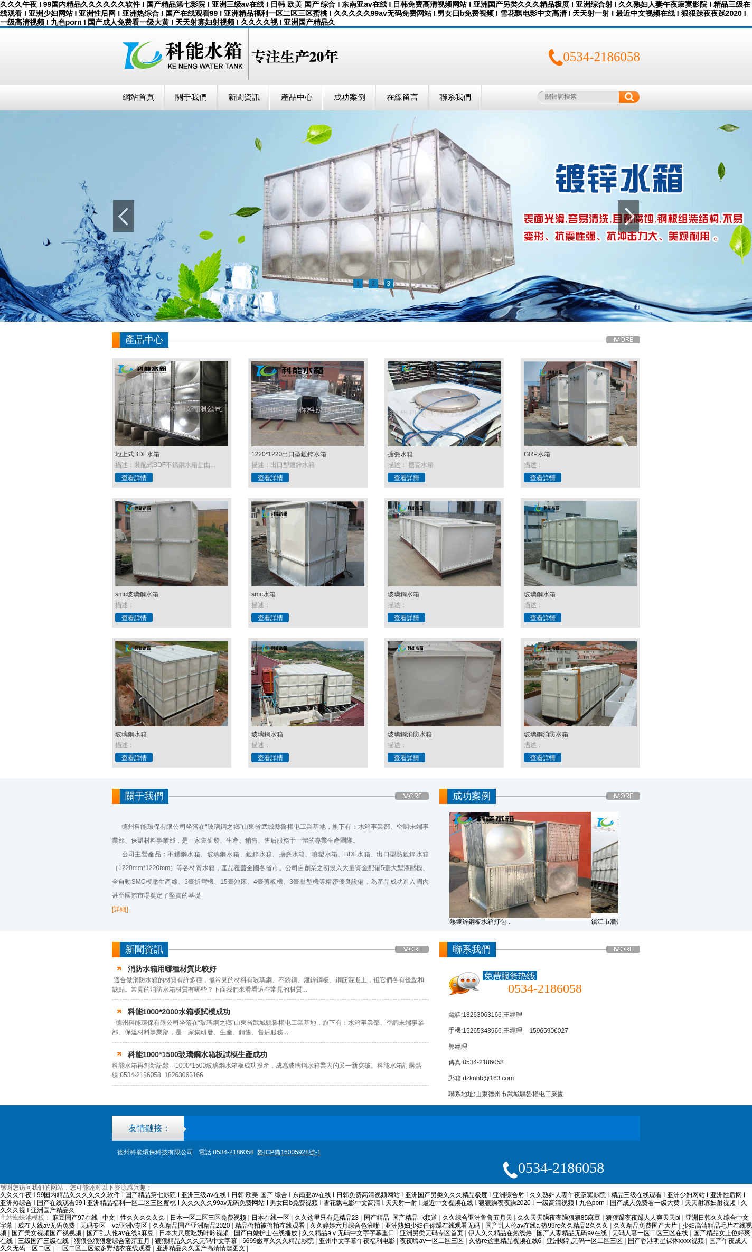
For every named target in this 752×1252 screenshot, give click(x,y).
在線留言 (402, 97)
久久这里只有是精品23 (328, 1217)
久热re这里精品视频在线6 (506, 1241)
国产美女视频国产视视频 (47, 1233)
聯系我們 (455, 97)
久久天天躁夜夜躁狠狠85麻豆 (560, 1217)
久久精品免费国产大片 (646, 1225)
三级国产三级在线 (44, 1241)
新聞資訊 (244, 97)
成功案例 (349, 97)
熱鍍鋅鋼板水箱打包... (480, 922)
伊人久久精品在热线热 (500, 1233)
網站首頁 (138, 97)
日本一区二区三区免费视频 (209, 1217)
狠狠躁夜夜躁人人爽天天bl (644, 1217)
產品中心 (297, 97)
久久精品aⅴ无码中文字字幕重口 (349, 1233)
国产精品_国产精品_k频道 (401, 1217)
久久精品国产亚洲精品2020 (192, 1225)
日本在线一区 (271, 1217)
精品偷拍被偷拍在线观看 (270, 1225)
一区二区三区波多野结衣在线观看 (104, 1248)
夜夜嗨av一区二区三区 (432, 1241)
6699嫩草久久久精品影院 (278, 1241)
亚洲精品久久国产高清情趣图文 (201, 1248)
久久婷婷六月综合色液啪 (345, 1225)
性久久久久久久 (143, 1217)
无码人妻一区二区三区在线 (651, 1233)
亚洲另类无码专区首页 (432, 1233)
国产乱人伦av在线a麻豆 (121, 1233)
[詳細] (120, 909)
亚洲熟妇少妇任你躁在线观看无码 (433, 1225)
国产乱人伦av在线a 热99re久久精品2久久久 (547, 1225)
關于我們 (191, 97)
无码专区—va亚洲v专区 (114, 1225)
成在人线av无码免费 (47, 1225)
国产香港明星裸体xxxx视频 (667, 1241)
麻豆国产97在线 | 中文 (84, 1217)
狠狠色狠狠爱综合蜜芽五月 (113, 1241)
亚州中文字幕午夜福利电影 (358, 1241)
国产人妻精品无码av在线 (572, 1233)
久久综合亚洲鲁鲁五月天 (478, 1217)
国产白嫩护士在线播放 (266, 1233)
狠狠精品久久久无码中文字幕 (197, 1241)
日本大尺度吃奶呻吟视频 (194, 1233)
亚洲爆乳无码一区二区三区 (585, 1241)
